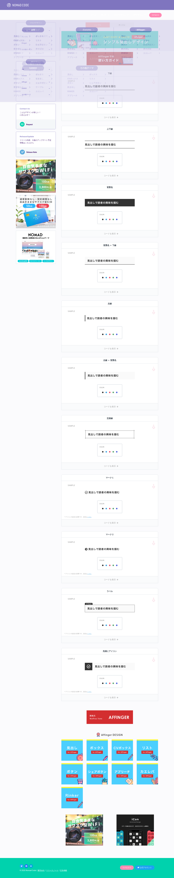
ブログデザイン (120, 15)
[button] (109, 117)
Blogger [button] (24, 43)
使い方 (104, 15)
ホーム (94, 15)
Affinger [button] (24, 82)
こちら (89, 517)
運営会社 (41, 870)
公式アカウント (144, 868)
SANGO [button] (24, 88)
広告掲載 (63, 870)
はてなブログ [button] (26, 30)
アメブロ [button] (25, 37)
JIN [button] (23, 69)
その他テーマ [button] (26, 94)
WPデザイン (139, 15)
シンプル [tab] (97, 25)
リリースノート (52, 870)
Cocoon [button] (24, 76)
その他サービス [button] (27, 49)
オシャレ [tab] (121, 25)
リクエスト (155, 15)
